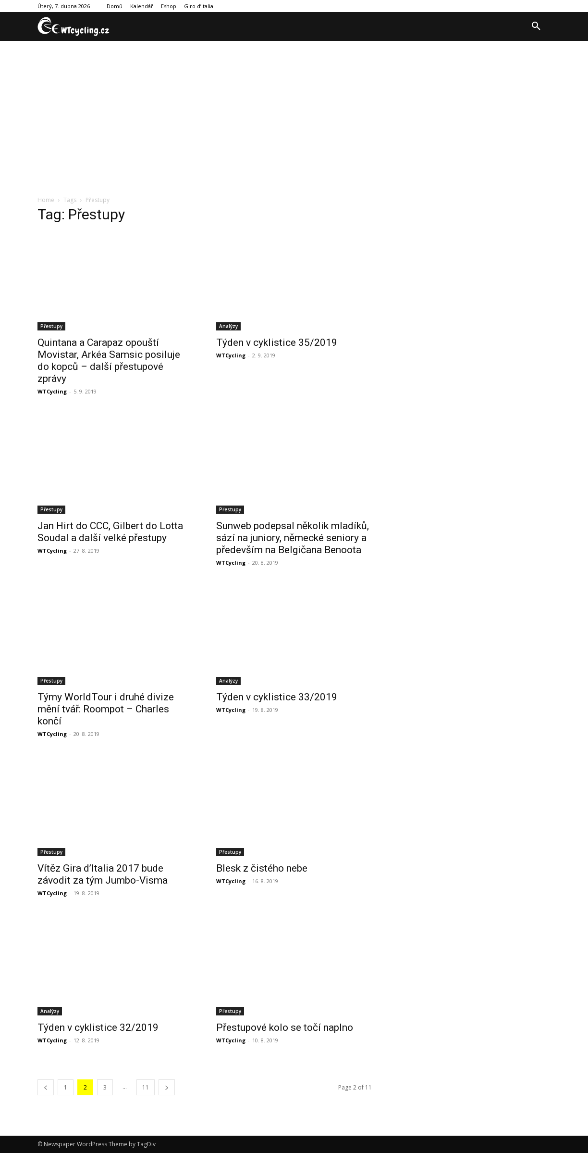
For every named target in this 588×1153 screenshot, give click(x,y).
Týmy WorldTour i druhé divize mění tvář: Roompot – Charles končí (105, 709)
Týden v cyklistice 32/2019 (98, 1027)
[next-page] (167, 1087)
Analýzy (228, 326)
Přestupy (51, 326)
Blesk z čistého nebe (261, 868)
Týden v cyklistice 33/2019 (276, 697)
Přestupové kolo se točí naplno (284, 1027)
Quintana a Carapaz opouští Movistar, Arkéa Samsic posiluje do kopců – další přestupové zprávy (108, 360)
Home (45, 200)
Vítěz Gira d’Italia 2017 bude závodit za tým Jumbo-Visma (102, 874)
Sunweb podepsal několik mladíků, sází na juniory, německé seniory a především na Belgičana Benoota (292, 538)
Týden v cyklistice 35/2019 (276, 342)
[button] (536, 26)
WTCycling (52, 391)
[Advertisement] (294, 113)
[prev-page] (45, 1087)
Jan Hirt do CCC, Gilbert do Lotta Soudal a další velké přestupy (110, 532)
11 (145, 1087)
